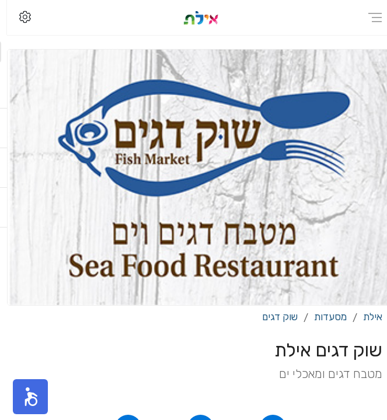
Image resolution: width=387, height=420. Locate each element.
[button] (23, 396)
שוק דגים (273, 317)
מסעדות (323, 317)
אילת (365, 317)
